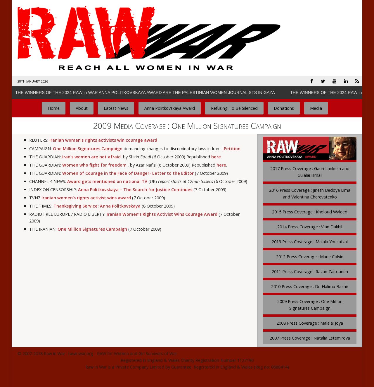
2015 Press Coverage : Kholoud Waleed (309, 212)
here (216, 157)
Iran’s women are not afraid (91, 157)
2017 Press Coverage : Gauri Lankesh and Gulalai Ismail (309, 172)
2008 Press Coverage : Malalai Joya (309, 323)
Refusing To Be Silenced (234, 108)
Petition (232, 148)
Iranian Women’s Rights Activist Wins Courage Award (162, 214)
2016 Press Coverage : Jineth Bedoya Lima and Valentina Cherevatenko (309, 193)
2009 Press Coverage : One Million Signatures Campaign (309, 305)
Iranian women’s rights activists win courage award (103, 140)
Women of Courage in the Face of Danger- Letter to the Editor (128, 173)
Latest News (116, 108)
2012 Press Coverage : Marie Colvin (309, 256)
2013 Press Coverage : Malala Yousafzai (310, 241)
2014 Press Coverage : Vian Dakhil (309, 227)
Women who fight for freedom (94, 165)
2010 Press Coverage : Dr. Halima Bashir (309, 286)
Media (316, 108)
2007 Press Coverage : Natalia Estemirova (310, 338)
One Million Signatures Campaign (87, 148)
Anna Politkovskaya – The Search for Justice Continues (135, 189)
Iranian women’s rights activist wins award (86, 198)
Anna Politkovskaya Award (169, 108)
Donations (284, 108)
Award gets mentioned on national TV (107, 181)
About (82, 108)
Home (54, 108)
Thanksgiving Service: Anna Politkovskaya (97, 206)
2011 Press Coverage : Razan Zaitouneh (310, 271)
